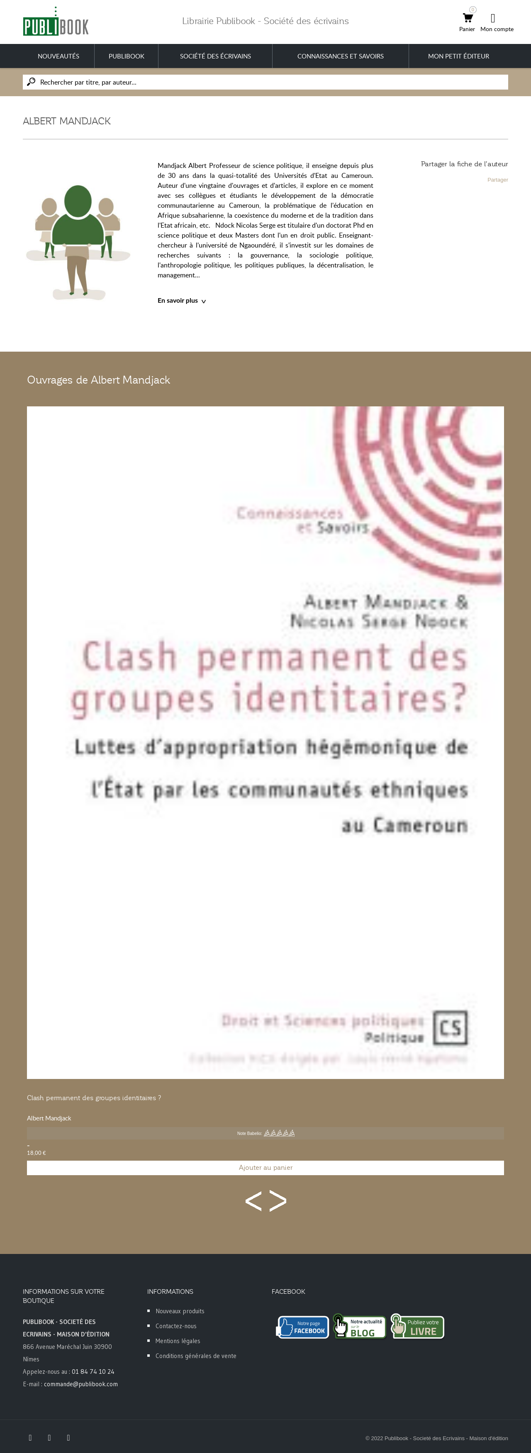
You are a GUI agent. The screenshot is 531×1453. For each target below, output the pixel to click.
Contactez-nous (176, 1326)
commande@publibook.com (81, 1384)
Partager (497, 180)
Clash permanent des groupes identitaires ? (94, 1098)
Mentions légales (178, 1341)
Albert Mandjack (49, 1118)
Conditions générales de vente (196, 1356)
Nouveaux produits (180, 1311)
